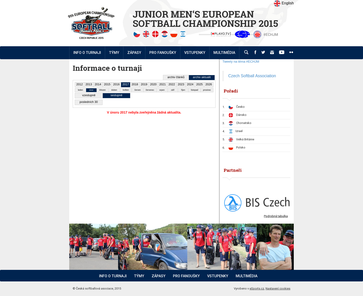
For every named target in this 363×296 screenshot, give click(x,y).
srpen (162, 90)
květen (126, 90)
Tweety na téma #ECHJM (240, 61)
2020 (153, 84)
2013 (88, 84)
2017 (125, 84)
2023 (181, 84)
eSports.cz (257, 288)
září (173, 90)
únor (91, 90)
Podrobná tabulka (276, 216)
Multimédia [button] (224, 52)
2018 (134, 84)
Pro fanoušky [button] (162, 52)
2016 (116, 84)
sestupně (116, 95)
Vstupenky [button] (194, 52)
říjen (183, 90)
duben (114, 90)
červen (138, 90)
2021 (162, 84)
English (284, 3)
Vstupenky (217, 276)
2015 (107, 84)
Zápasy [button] (134, 52)
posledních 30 (89, 102)
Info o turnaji (113, 276)
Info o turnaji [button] (87, 52)
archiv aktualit (202, 77)
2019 (144, 84)
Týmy (114, 52)
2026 (208, 84)
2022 (172, 84)
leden (80, 90)
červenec (150, 90)
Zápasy (159, 276)
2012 (79, 84)
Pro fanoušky (186, 276)
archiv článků (176, 77)
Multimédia (246, 276)
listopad (194, 90)
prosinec (207, 90)
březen (102, 90)
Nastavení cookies (278, 288)
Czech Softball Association (252, 76)
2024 (190, 84)
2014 (98, 84)
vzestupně (88, 95)
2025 (199, 84)
